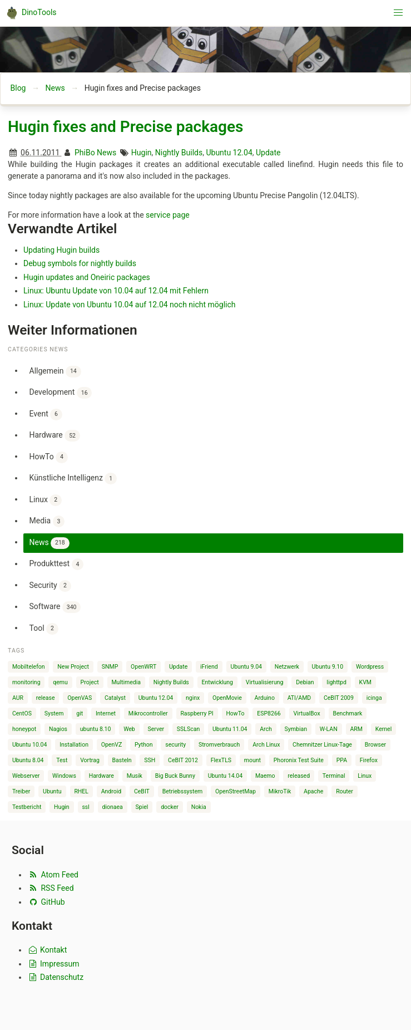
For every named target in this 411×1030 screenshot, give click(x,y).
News (55, 88)
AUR (17, 698)
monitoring (26, 682)
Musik (134, 775)
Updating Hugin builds (61, 250)
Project (90, 682)
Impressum (53, 963)
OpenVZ (111, 744)
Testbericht (26, 807)
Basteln (122, 760)
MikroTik (280, 791)
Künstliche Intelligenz (73, 478)
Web (129, 729)
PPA (341, 760)
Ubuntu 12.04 (229, 152)
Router (344, 791)
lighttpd (336, 682)
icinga (374, 698)
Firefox (369, 760)
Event (45, 414)
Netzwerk (287, 666)
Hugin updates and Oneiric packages (86, 277)
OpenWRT (143, 666)
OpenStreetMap (235, 791)
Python (144, 744)
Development (60, 393)
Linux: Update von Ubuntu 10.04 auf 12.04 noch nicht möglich (129, 304)
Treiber (21, 791)
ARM (356, 729)
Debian (305, 682)
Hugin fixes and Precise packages (125, 126)
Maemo (265, 775)
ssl (85, 807)
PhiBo (85, 152)
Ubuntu (52, 791)
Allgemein (55, 371)
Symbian (296, 729)
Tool (43, 629)
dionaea (112, 807)
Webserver (25, 775)
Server (156, 729)
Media (47, 521)
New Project (73, 666)
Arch (266, 729)
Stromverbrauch (219, 744)
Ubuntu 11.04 (229, 729)
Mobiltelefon (28, 666)
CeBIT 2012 (183, 760)
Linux (45, 500)
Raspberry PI (196, 713)
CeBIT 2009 (339, 698)
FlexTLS (221, 760)
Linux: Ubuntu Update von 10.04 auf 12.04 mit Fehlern (116, 290)
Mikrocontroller (148, 713)
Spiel (142, 807)
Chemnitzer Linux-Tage (322, 744)
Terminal (334, 775)
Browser (375, 744)
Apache (313, 791)
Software (55, 607)
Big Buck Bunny (175, 775)
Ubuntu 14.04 (225, 775)
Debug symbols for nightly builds (79, 263)
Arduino (265, 698)
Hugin (141, 152)
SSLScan (188, 729)
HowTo (48, 457)
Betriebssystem (182, 791)
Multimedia (125, 682)
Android (111, 791)
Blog (18, 88)
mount (252, 760)
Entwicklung (217, 682)
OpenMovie (227, 698)
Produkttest (56, 564)
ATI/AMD (299, 698)
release (45, 698)
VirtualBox (306, 713)
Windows (64, 775)
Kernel (383, 729)
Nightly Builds (178, 152)
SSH (149, 760)
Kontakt (47, 949)
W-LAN (329, 729)
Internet (106, 713)
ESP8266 (268, 713)
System (54, 713)
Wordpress (370, 666)
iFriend (209, 666)
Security (50, 586)
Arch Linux (266, 744)
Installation (74, 744)
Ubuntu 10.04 (29, 744)
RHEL (81, 791)
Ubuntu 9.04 (246, 666)
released (299, 775)
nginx (193, 698)
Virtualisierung (265, 682)
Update (268, 152)
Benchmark (347, 713)
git (79, 713)
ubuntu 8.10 (95, 729)
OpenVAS (79, 698)
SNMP (110, 666)
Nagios (58, 729)
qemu (60, 682)
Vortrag (90, 760)
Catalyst (115, 698)
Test (61, 760)
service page (168, 214)
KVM (365, 682)
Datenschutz (55, 977)
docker (170, 807)
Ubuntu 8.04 (28, 760)
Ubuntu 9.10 (328, 666)
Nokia (198, 807)
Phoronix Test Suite (299, 760)
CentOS (22, 713)
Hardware (54, 436)
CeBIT (142, 791)
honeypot (24, 729)
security (175, 744)
